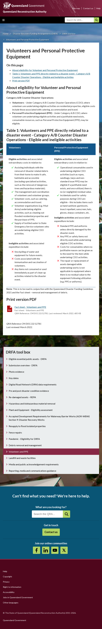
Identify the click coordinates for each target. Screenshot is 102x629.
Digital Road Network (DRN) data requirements (32, 384)
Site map (76, 8)
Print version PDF (21, 80)
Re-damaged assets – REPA (22, 397)
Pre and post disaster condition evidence (29, 390)
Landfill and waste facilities (22, 458)
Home (5, 33)
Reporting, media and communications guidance (32, 470)
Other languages (10, 602)
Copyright (7, 576)
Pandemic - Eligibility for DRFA (24, 438)
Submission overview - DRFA (23, 365)
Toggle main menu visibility (3, 20)
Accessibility (8, 592)
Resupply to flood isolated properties (27, 426)
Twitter (64, 550)
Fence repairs (15, 432)
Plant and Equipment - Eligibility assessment (31, 410)
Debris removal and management (25, 445)
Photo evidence (16, 371)
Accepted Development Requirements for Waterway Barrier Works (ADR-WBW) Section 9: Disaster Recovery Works (49, 418)
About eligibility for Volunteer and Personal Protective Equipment (45, 70)
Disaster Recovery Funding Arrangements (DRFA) (35, 33)
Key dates (14, 378)
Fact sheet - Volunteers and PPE (30, 307)
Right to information (12, 587)
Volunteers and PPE (18, 451)
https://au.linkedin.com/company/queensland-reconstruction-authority (45, 550)
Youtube (54, 550)
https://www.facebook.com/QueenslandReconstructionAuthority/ (36, 550)
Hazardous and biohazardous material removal (32, 403)
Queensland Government (14, 620)
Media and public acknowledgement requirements (34, 464)
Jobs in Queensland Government (18, 597)
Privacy (6, 582)
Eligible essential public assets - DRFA (28, 359)
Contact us (88, 8)
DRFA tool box (68, 33)
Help (98, 8)
